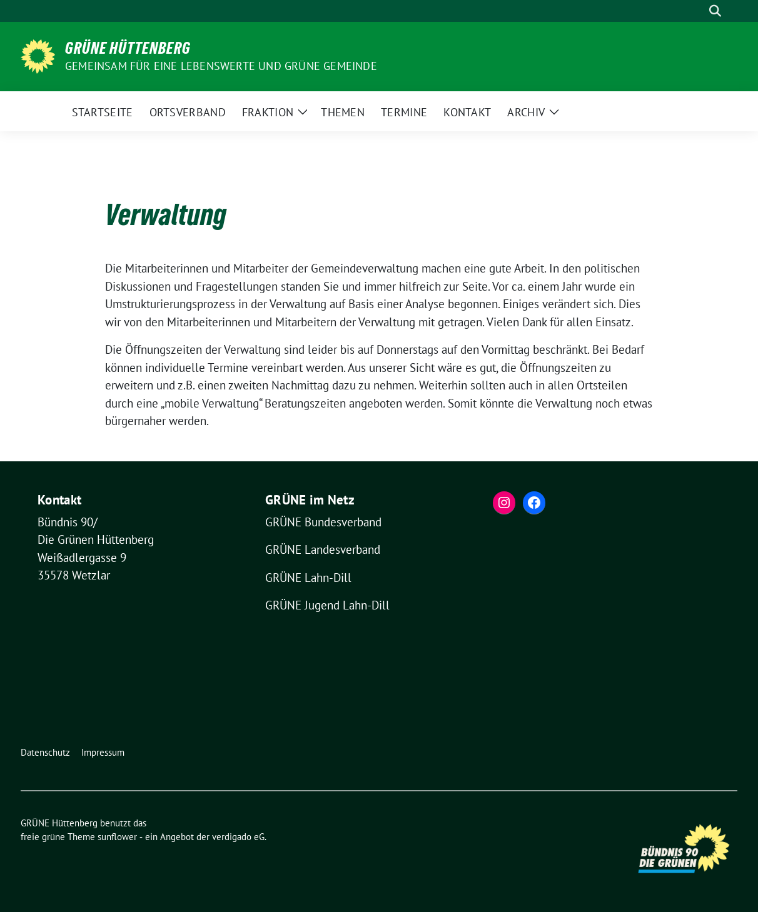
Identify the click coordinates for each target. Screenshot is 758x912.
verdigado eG (238, 837)
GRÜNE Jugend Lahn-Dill (327, 605)
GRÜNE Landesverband (322, 549)
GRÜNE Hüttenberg (128, 48)
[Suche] (697, 11)
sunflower (117, 837)
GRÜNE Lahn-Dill (308, 577)
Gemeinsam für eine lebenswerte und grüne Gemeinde (221, 66)
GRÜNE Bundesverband (323, 521)
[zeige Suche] (715, 11)
